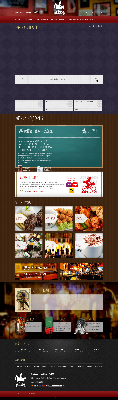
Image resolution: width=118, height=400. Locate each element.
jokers (19, 366)
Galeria (69, 19)
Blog (51, 19)
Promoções (59, 19)
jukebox (30, 319)
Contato (93, 19)
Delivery (28, 19)
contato (98, 366)
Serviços (44, 19)
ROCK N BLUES (21, 101)
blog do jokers (41, 290)
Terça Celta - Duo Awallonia (84, 101)
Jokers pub (19, 19)
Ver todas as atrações (96, 26)
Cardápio (77, 19)
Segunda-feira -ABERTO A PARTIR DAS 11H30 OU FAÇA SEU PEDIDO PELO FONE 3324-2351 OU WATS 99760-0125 (35, 145)
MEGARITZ (49, 101)
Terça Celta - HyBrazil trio (59, 78)
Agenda (37, 19)
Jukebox (85, 19)
